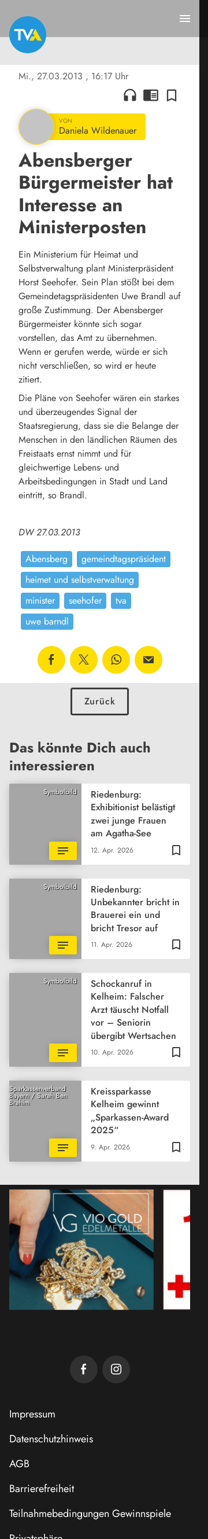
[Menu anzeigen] (185, 18)
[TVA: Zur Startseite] (27, 34)
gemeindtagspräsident (123, 558)
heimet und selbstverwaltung (79, 579)
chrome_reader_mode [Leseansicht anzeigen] (151, 95)
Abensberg (46, 558)
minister (40, 600)
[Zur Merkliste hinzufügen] (171, 95)
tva (121, 600)
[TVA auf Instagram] (116, 1369)
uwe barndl (47, 621)
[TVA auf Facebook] (84, 1369)
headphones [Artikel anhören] (130, 95)
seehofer (85, 600)
